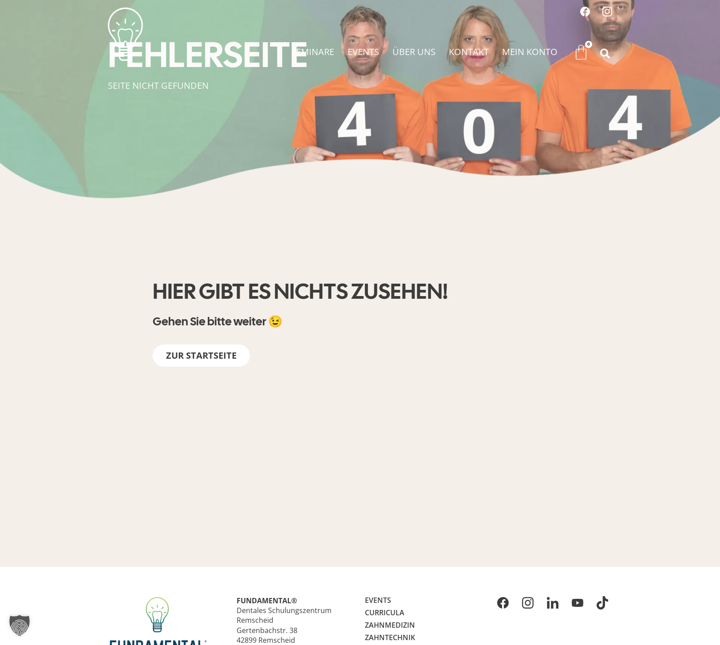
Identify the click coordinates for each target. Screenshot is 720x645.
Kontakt (469, 52)
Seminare (312, 52)
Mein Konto (530, 52)
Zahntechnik (390, 637)
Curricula (384, 612)
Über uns (413, 52)
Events (363, 52)
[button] (605, 54)
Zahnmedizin (390, 625)
